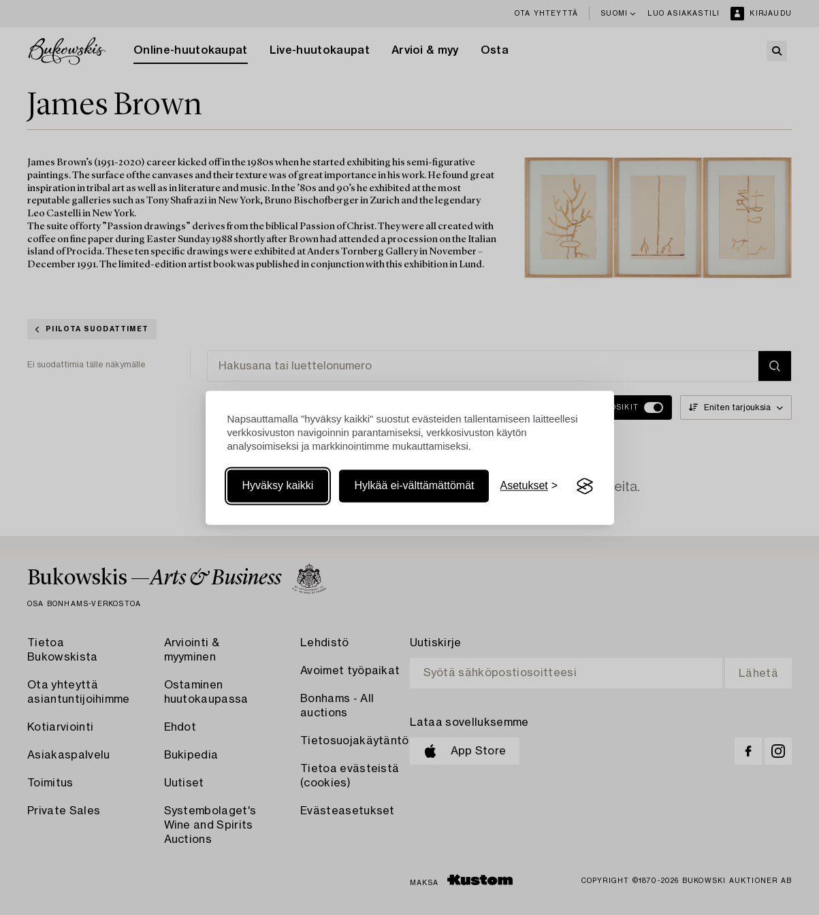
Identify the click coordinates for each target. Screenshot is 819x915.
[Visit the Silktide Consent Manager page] (584, 486)
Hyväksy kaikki (278, 486)
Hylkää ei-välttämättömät (414, 486)
